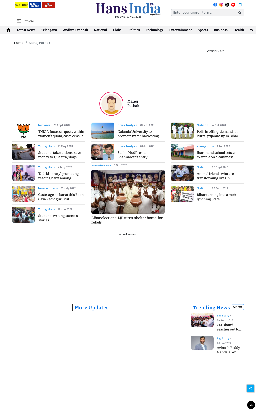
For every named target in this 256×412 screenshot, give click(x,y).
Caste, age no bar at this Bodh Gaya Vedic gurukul (61, 197)
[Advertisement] (99, 59)
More (238, 307)
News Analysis (48, 188)
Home (18, 42)
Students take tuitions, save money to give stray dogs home (59, 157)
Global (118, 30)
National (100, 30)
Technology (154, 30)
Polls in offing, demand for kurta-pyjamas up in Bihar (217, 134)
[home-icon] (8, 30)
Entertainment (180, 30)
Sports (203, 30)
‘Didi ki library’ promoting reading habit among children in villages (58, 178)
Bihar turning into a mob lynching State (216, 197)
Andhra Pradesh (75, 30)
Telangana (49, 30)
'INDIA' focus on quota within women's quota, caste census (61, 134)
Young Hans (46, 146)
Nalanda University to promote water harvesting (138, 134)
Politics (134, 30)
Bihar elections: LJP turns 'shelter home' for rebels (127, 220)
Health (239, 30)
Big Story (223, 315)
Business (221, 30)
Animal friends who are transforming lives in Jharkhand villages (215, 178)
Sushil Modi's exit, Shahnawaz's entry (132, 155)
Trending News (211, 307)
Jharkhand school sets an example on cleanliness (216, 155)
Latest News (26, 30)
